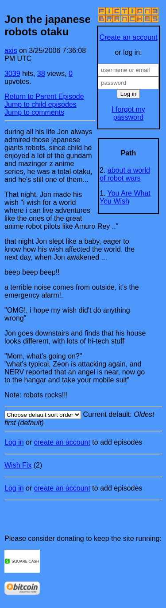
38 (41, 73)
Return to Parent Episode (44, 96)
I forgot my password (128, 113)
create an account (62, 442)
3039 (12, 73)
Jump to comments (34, 112)
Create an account (129, 37)
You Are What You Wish (125, 197)
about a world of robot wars (125, 174)
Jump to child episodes (40, 104)
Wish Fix (17, 465)
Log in (14, 442)
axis (10, 50)
